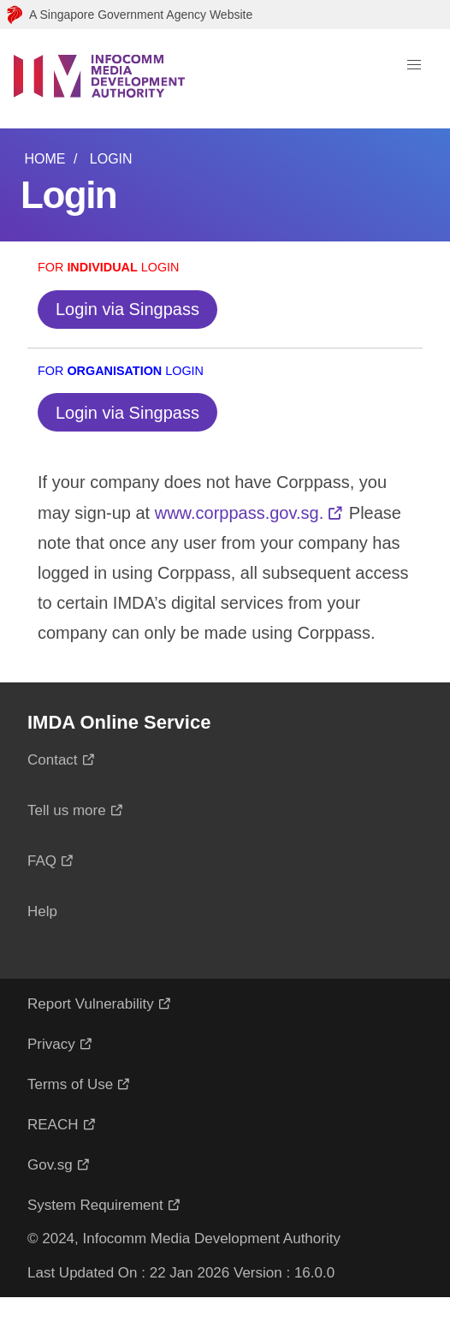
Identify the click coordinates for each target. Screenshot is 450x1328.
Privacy (51, 1044)
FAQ (41, 861)
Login (111, 159)
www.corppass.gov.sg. (239, 512)
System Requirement (95, 1205)
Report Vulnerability (90, 1004)
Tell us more (66, 810)
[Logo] (99, 78)
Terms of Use (70, 1084)
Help (42, 911)
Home (44, 159)
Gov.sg (50, 1165)
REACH (53, 1125)
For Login (109, 267)
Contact (52, 760)
